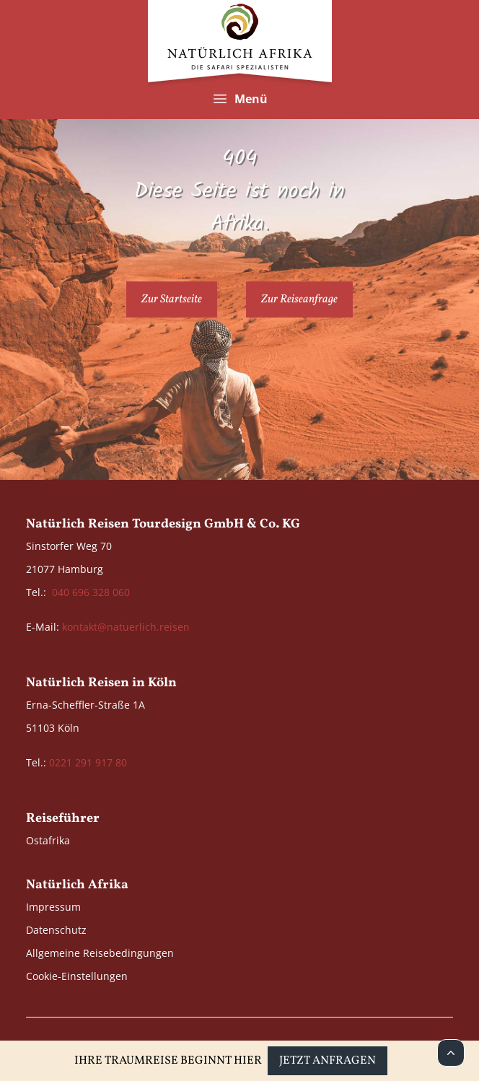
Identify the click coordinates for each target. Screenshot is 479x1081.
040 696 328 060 (91, 592)
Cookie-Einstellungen (77, 976)
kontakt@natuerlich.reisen (126, 627)
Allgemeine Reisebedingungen (100, 953)
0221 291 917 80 (88, 762)
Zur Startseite (171, 299)
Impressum (53, 907)
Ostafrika (48, 840)
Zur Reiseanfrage (299, 299)
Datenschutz (56, 930)
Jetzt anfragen (327, 1061)
